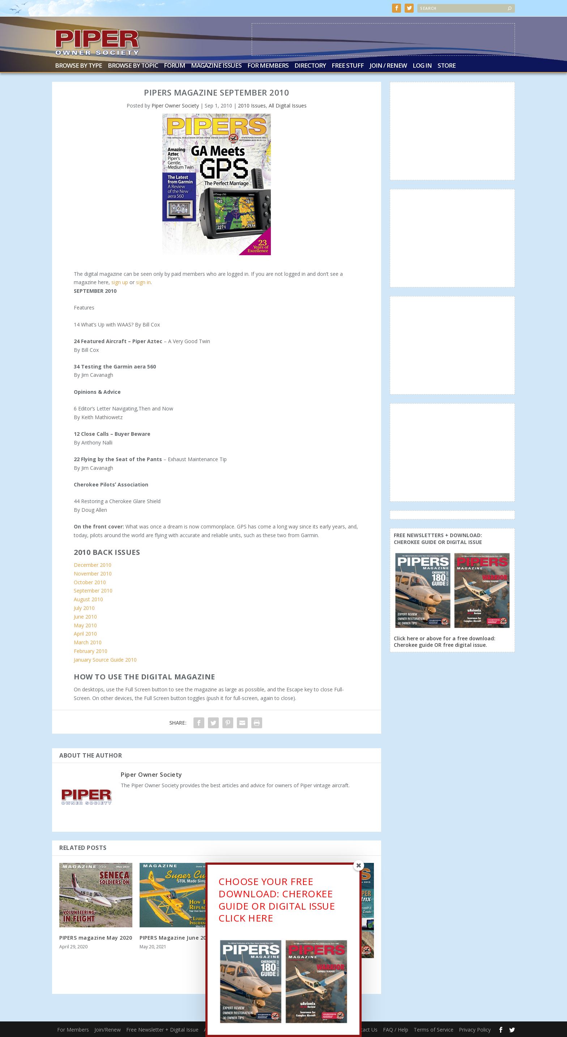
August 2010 (88, 599)
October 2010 (90, 582)
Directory (310, 66)
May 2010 (85, 625)
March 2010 (88, 642)
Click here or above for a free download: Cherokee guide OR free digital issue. (444, 641)
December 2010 (92, 564)
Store (447, 66)
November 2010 (93, 573)
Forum (174, 66)
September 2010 (93, 590)
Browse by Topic (133, 66)
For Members (268, 66)
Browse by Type (78, 66)
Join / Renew (388, 66)
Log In (422, 66)
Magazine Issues (216, 66)
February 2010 (90, 651)
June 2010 (85, 616)
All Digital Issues (288, 105)
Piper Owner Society (175, 105)
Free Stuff (348, 66)
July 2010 (84, 607)
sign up (119, 282)
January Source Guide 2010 (105, 659)
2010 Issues (252, 105)
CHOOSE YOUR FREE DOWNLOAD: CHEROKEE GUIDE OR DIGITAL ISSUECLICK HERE (276, 899)
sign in (143, 282)
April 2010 (85, 633)
